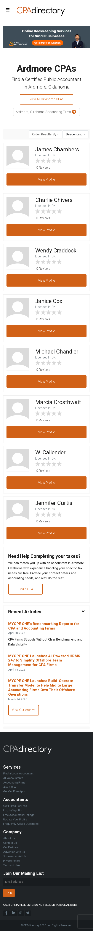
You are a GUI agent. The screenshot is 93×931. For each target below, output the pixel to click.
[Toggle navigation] (7, 10)
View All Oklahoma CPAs (46, 99)
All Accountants (13, 778)
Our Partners (10, 847)
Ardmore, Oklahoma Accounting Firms (46, 112)
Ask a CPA (9, 787)
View (46, 179)
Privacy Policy (11, 860)
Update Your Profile (15, 819)
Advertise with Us (14, 851)
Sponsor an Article (14, 856)
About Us (9, 838)
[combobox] (45, 134)
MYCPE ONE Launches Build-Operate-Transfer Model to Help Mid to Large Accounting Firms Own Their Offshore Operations (41, 687)
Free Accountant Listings (18, 815)
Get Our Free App (14, 791)
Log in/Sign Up (12, 810)
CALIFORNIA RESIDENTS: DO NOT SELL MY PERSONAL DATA (40, 904)
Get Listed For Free (15, 805)
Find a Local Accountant (18, 773)
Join (9, 893)
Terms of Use (11, 865)
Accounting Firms (14, 782)
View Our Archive (23, 710)
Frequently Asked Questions (20, 823)
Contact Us (10, 842)
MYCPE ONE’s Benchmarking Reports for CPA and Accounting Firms (43, 626)
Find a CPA (25, 589)
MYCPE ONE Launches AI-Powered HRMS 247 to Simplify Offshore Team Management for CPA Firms (44, 660)
